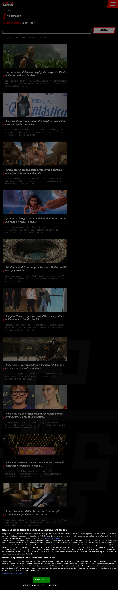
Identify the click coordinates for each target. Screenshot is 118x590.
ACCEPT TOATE (41, 580)
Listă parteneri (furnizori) (12, 573)
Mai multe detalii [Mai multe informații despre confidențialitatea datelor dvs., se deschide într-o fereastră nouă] (52, 538)
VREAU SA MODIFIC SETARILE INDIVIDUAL (40, 585)
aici (92, 547)
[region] (59, 558)
